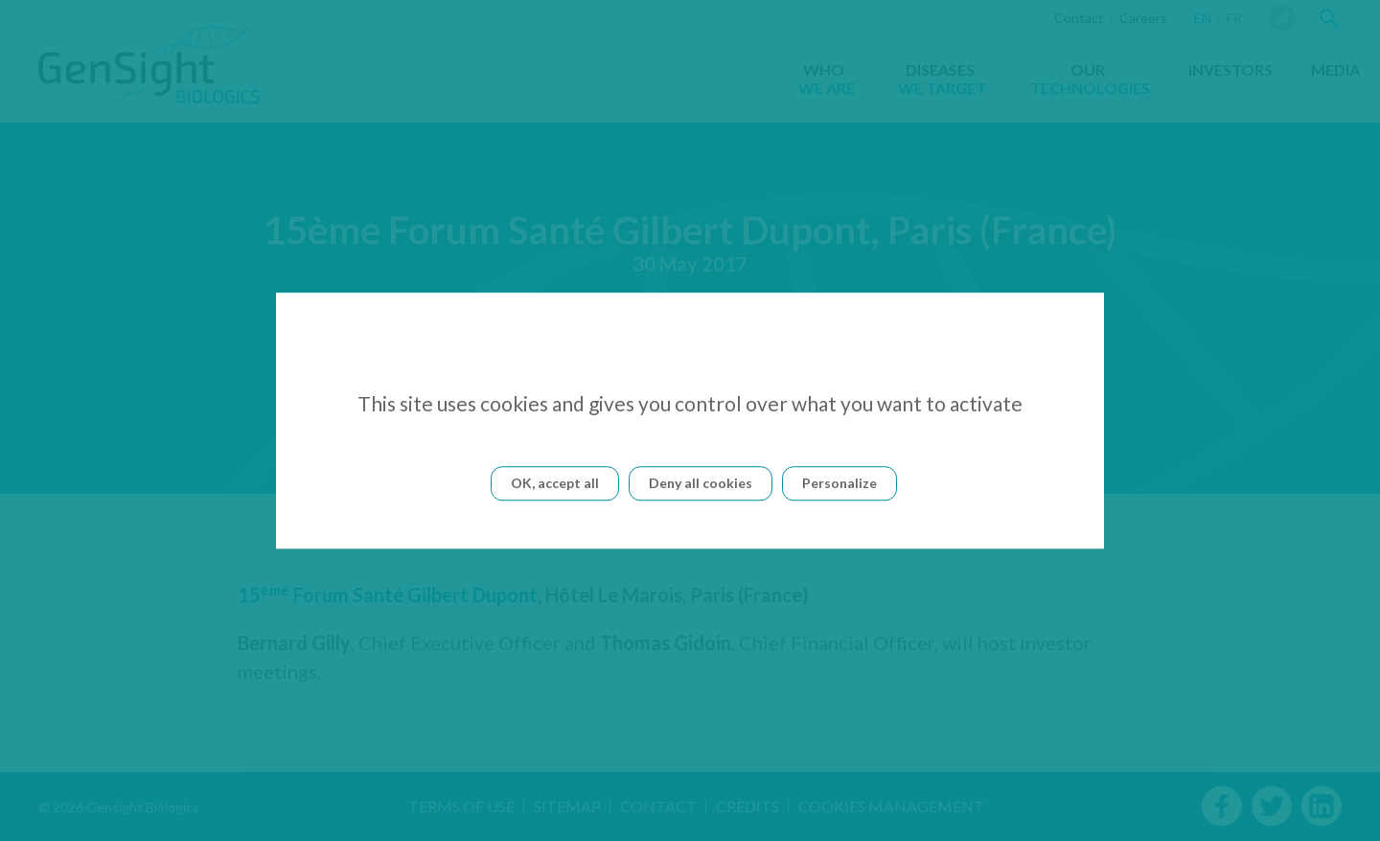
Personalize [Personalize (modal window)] (839, 483)
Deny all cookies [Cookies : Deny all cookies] (700, 483)
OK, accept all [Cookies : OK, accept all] (555, 483)
